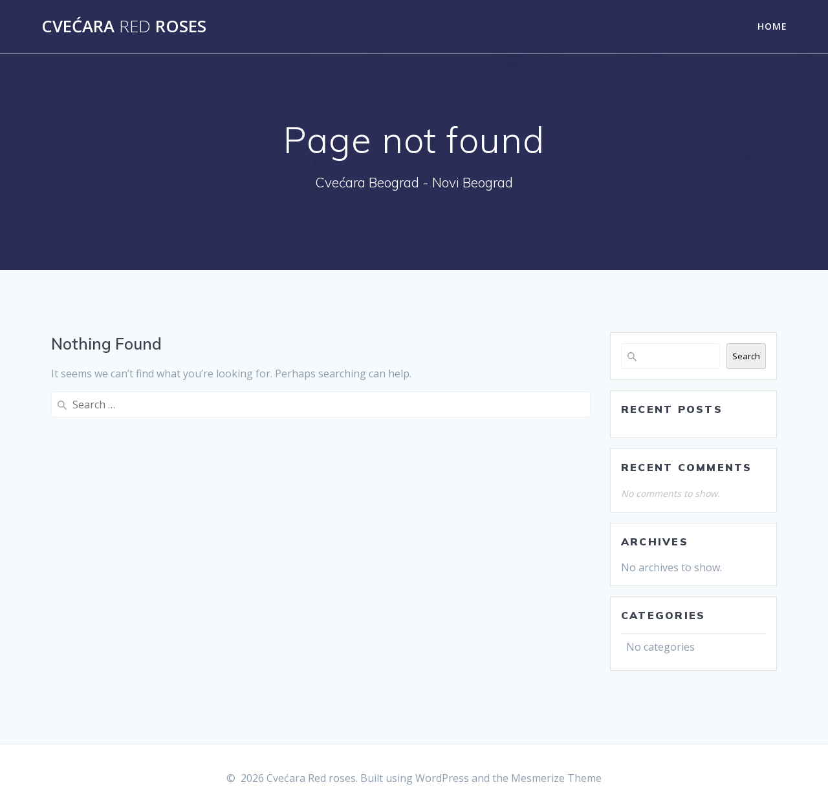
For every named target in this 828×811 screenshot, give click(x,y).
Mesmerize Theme (556, 778)
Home (772, 26)
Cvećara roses (123, 26)
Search (746, 356)
